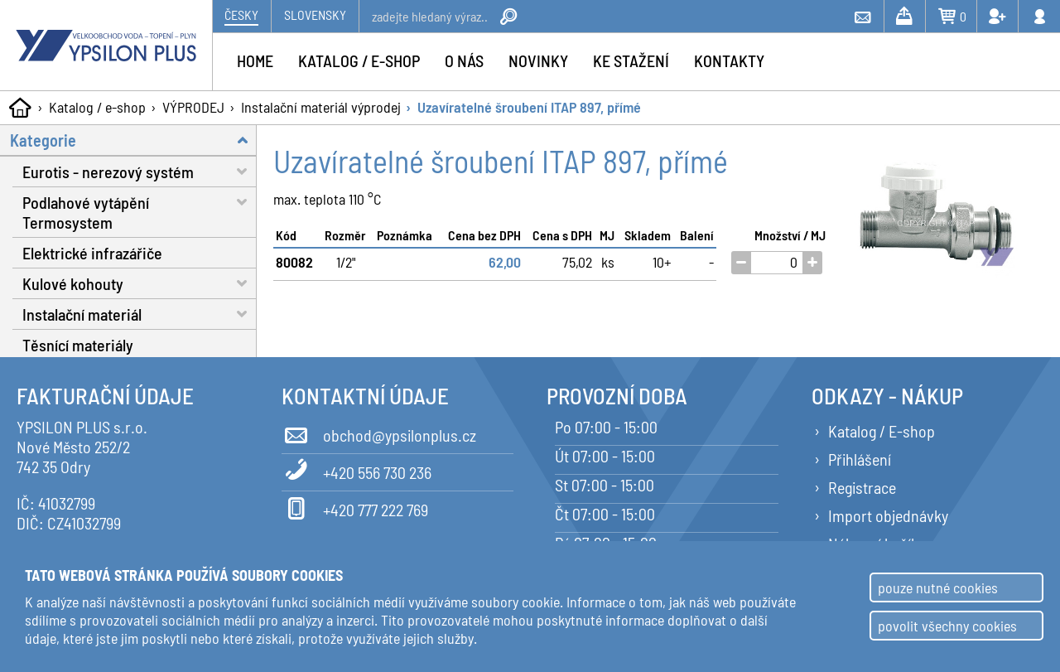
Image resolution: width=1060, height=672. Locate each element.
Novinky (538, 60)
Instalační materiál (139, 313)
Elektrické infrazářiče (92, 253)
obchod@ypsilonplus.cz (379, 432)
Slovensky (315, 14)
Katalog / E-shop (881, 431)
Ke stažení (631, 60)
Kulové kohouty (139, 282)
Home (255, 60)
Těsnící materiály (77, 345)
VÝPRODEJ (193, 107)
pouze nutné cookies (938, 587)
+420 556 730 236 (356, 470)
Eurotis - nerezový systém (139, 171)
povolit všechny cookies (947, 625)
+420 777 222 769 (355, 507)
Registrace (862, 487)
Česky (241, 14)
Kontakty (729, 60)
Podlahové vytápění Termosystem (139, 209)
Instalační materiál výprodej (321, 107)
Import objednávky (888, 515)
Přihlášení (859, 459)
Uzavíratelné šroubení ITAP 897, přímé (529, 107)
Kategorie (133, 139)
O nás (464, 60)
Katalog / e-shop (97, 107)
